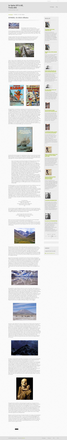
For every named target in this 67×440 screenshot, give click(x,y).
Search (57, 1)
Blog (57, 6)
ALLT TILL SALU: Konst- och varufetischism (50, 90)
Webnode (23, 438)
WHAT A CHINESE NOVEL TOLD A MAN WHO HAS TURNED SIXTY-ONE (51, 155)
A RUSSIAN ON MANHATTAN (51, 200)
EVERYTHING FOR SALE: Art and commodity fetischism (50, 71)
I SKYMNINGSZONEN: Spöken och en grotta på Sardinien (51, 132)
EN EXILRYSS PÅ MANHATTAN (51, 221)
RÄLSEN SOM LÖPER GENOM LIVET (51, 52)
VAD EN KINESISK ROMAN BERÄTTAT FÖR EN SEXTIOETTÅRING (50, 177)
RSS (53, 438)
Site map (49, 438)
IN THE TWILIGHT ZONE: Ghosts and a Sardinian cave (51, 111)
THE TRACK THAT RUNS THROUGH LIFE (49, 30)
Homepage (52, 6)
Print (58, 438)
